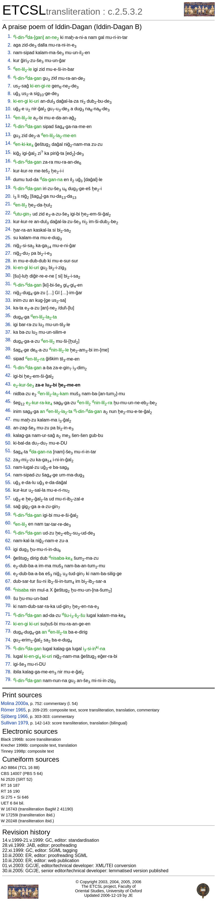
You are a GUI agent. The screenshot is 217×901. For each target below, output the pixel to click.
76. (8, 656)
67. (8, 581)
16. (8, 161)
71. (8, 614)
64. (8, 557)
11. (8, 116)
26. (8, 245)
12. (8, 125)
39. (8, 348)
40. (8, 357)
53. (8, 467)
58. (8, 506)
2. (9, 45)
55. (8, 482)
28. (8, 260)
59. (8, 514)
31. (8, 283)
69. (8, 597)
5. (9, 68)
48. (8, 427)
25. (8, 237)
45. (8, 401)
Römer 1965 (13, 709)
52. (8, 459)
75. (8, 647)
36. (8, 324)
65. (8, 565)
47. (8, 419)
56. (8, 490)
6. (9, 76)
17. (8, 170)
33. (8, 300)
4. (9, 60)
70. (8, 605)
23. (8, 221)
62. (8, 540)
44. (8, 392)
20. (8, 196)
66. (8, 573)
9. (9, 101)
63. (8, 548)
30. (8, 275)
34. (8, 308)
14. (8, 143)
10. (8, 108)
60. (8, 522)
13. (8, 134)
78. (8, 671)
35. (8, 315)
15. (8, 152)
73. (8, 630)
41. (8, 366)
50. (8, 443)
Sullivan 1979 (14, 722)
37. (8, 332)
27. (8, 253)
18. (8, 178)
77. (8, 664)
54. (8, 475)
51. (8, 450)
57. (8, 498)
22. (8, 212)
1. (9, 36)
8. (9, 93)
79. (8, 679)
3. (9, 52)
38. (8, 339)
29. (8, 267)
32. (8, 292)
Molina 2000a (14, 703)
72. (8, 623)
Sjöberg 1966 (14, 716)
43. (8, 384)
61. (8, 531)
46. (8, 410)
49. (8, 435)
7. (9, 85)
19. (8, 187)
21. (8, 203)
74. (8, 640)
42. (8, 375)
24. (8, 229)
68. (8, 588)
